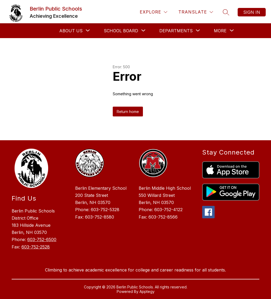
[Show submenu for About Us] (71, 31)
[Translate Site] (195, 12)
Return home (128, 111)
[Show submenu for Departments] (176, 31)
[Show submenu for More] (220, 31)
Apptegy (147, 291)
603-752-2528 (35, 247)
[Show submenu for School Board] (121, 31)
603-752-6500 (41, 239)
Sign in (251, 12)
